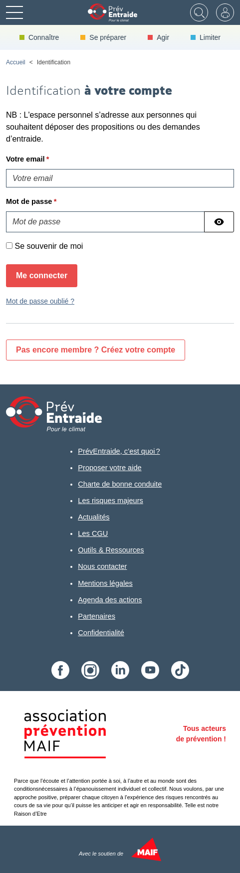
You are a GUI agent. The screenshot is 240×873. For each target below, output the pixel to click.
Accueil (15, 62)
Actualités (93, 517)
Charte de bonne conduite (120, 484)
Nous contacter (102, 566)
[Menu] (14, 12)
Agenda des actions (110, 600)
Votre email (25, 159)
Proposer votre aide (109, 468)
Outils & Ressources (111, 550)
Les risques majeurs (110, 501)
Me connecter (41, 275)
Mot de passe (29, 201)
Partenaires (96, 616)
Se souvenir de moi (48, 246)
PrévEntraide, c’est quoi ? (119, 451)
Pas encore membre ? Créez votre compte (95, 350)
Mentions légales (105, 583)
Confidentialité (101, 633)
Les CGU (93, 533)
